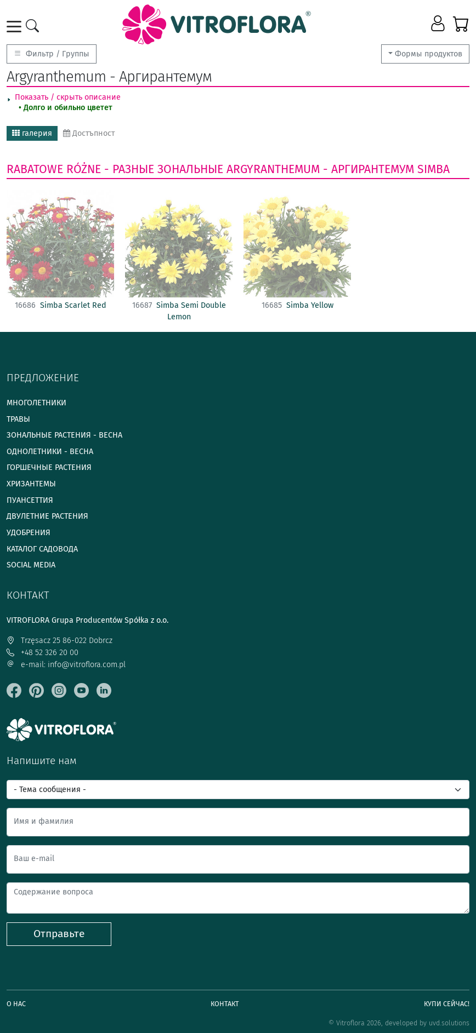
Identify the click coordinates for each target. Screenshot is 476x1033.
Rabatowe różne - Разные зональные (115, 169)
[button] (439, 24)
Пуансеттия (30, 500)
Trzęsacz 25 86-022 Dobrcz (59, 640)
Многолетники (36, 403)
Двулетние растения (47, 516)
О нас (16, 1004)
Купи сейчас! (446, 1004)
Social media (31, 565)
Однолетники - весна (50, 451)
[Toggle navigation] (16, 26)
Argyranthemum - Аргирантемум (320, 169)
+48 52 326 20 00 (42, 652)
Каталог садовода (42, 549)
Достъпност (89, 133)
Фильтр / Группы (51, 54)
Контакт (225, 1004)
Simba (433, 169)
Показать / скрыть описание (68, 97)
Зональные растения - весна (64, 435)
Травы (18, 419)
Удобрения (28, 532)
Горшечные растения (49, 467)
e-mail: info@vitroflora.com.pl (66, 664)
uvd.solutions (449, 1023)
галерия (32, 133)
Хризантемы (31, 484)
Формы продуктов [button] (428, 54)
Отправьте (58, 933)
